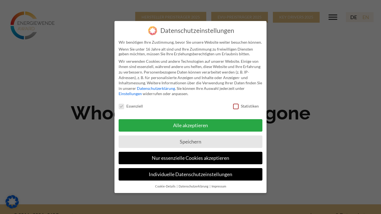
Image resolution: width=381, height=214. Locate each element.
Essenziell (131, 103)
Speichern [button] (190, 139)
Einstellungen (130, 91)
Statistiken (246, 103)
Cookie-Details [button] (165, 184)
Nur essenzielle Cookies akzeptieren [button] (190, 155)
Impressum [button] (219, 184)
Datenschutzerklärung (156, 85)
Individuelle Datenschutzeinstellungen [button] (190, 172)
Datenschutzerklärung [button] (194, 184)
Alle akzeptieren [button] (190, 123)
